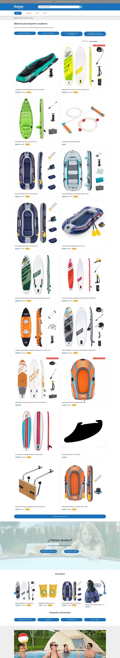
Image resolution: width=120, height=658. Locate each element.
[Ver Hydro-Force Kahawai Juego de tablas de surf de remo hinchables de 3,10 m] (36, 277)
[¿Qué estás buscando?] (58, 7)
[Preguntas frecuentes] (48, 551)
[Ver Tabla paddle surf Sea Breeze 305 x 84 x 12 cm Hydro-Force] (83, 69)
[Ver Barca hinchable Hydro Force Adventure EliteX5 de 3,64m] (83, 173)
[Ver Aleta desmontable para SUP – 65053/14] (83, 434)
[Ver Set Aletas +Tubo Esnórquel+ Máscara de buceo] (95, 594)
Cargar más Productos (60, 516)
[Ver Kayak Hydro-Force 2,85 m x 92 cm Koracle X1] (36, 121)
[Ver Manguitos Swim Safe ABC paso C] (48, 593)
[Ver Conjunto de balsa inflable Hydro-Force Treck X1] (83, 225)
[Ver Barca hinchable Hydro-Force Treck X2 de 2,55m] (36, 225)
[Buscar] (80, 7)
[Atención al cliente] (71, 551)
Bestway (16, 17)
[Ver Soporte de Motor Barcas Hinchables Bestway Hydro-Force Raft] (36, 486)
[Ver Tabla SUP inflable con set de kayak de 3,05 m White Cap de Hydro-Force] (83, 329)
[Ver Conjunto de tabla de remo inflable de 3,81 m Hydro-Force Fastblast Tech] (83, 277)
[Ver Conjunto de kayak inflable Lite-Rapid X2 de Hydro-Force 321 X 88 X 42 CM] (36, 329)
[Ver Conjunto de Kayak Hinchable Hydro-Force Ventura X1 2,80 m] (36, 69)
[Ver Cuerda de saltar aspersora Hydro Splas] (83, 121)
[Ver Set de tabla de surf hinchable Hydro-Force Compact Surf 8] (36, 434)
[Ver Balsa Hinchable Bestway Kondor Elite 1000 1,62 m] (83, 382)
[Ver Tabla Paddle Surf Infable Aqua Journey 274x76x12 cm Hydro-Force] (36, 382)
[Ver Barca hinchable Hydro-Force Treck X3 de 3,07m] (36, 173)
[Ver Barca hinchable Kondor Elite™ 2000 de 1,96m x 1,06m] (83, 486)
